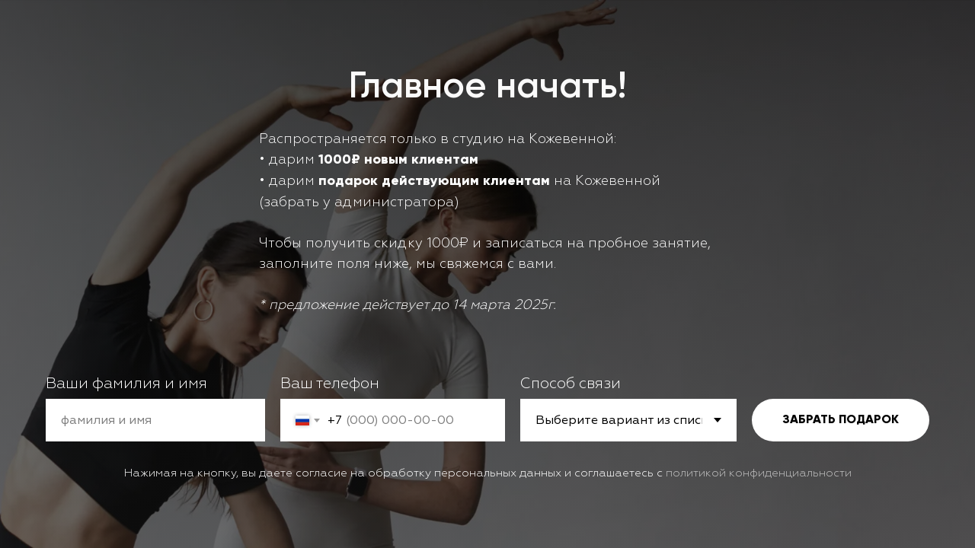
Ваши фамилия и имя (126, 383)
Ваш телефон (329, 383)
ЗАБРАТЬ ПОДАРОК (840, 420)
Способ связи (570, 383)
